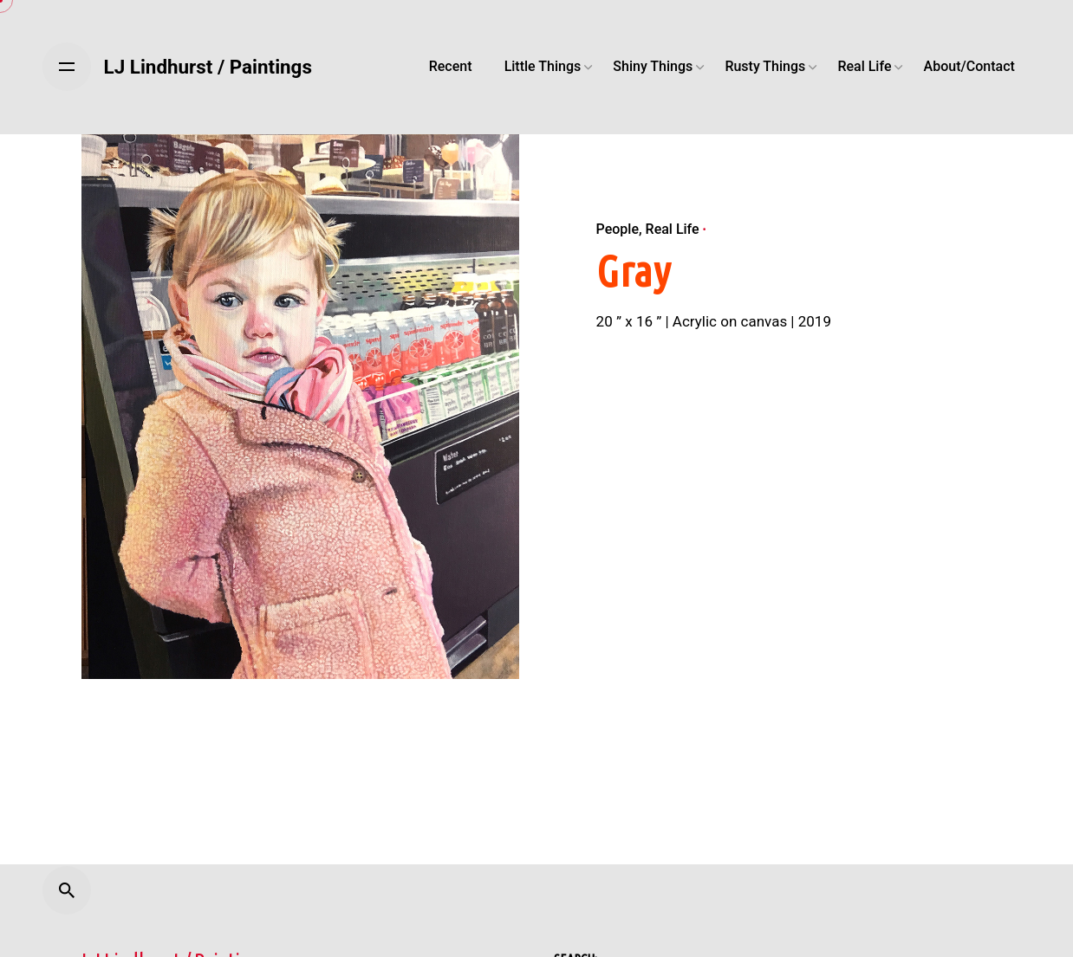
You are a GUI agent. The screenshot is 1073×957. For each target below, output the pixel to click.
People (617, 229)
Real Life (672, 229)
